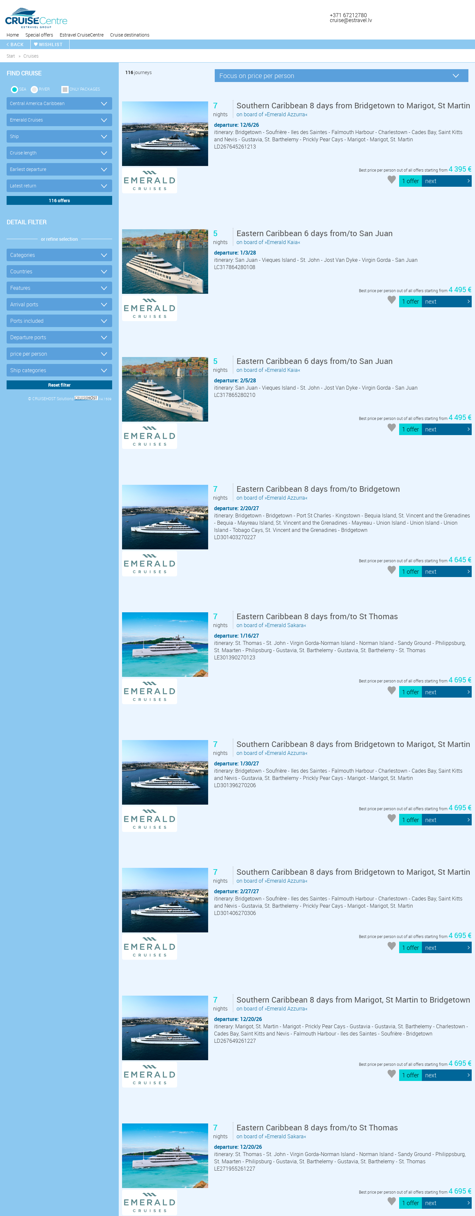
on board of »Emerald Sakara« (318, 535)
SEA (22, 89)
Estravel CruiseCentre (82, 35)
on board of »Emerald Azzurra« (331, 129)
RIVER (44, 89)
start (11, 56)
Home (13, 35)
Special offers (39, 35)
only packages (85, 89)
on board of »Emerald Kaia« (316, 221)
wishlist (51, 44)
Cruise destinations (129, 35)
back (17, 44)
